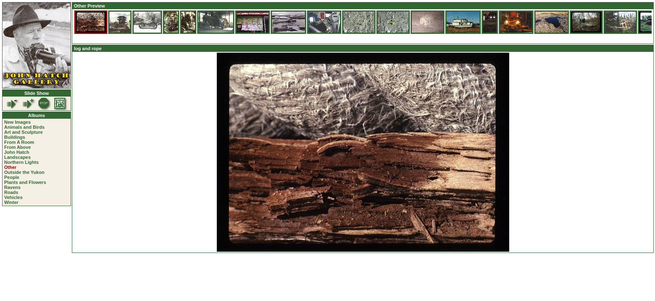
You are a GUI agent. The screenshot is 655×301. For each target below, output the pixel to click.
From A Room (19, 142)
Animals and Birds (24, 127)
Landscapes (17, 157)
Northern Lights (21, 162)
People (11, 177)
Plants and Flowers (25, 182)
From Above (17, 147)
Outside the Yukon (24, 172)
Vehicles (13, 197)
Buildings (14, 137)
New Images (17, 122)
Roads (11, 192)
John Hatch (16, 152)
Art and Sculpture (23, 132)
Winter (11, 202)
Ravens (12, 187)
